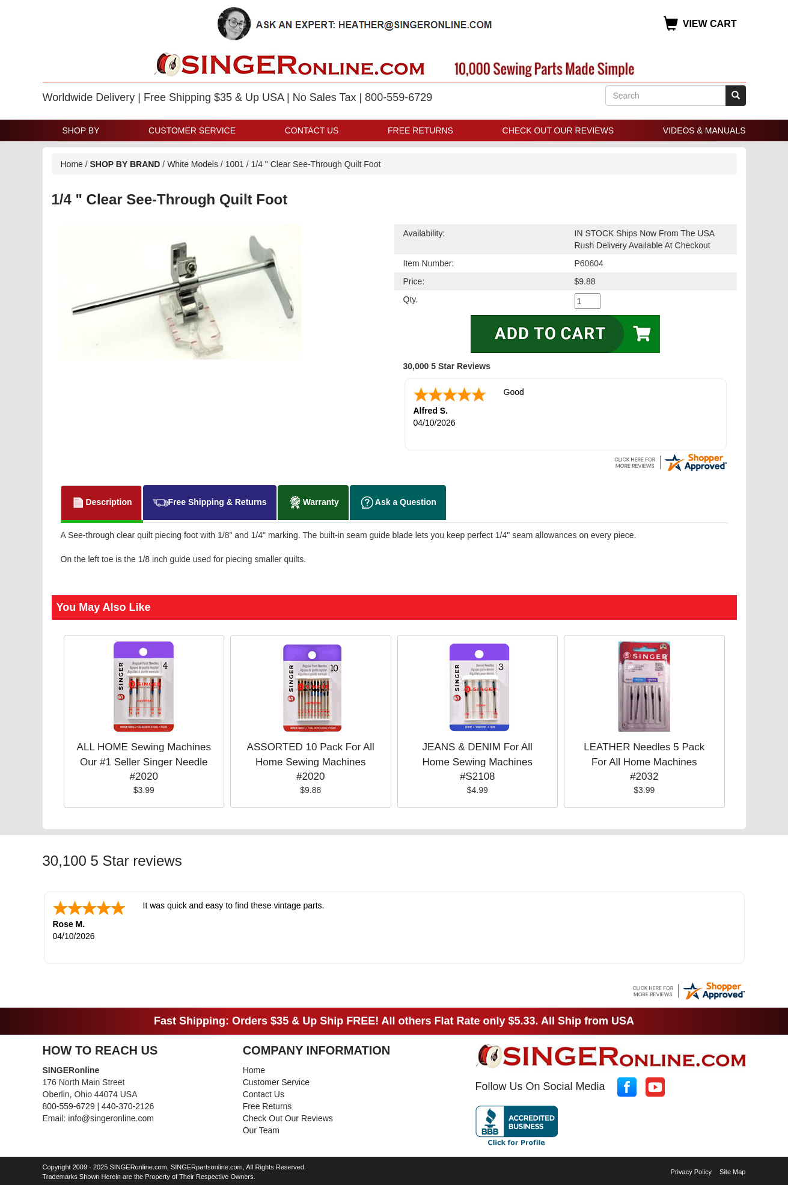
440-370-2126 (128, 1106)
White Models (192, 164)
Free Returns (420, 130)
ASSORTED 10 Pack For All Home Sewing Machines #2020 (310, 761)
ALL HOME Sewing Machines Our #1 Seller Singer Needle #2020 (144, 761)
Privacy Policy (691, 1171)
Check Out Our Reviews (558, 130)
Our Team (261, 1130)
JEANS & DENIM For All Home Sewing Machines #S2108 (478, 761)
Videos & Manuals (704, 130)
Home (72, 164)
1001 (234, 164)
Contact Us (312, 130)
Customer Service (192, 130)
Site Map (732, 1171)
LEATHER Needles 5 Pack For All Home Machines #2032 (644, 761)
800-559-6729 (69, 1106)
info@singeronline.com (111, 1118)
